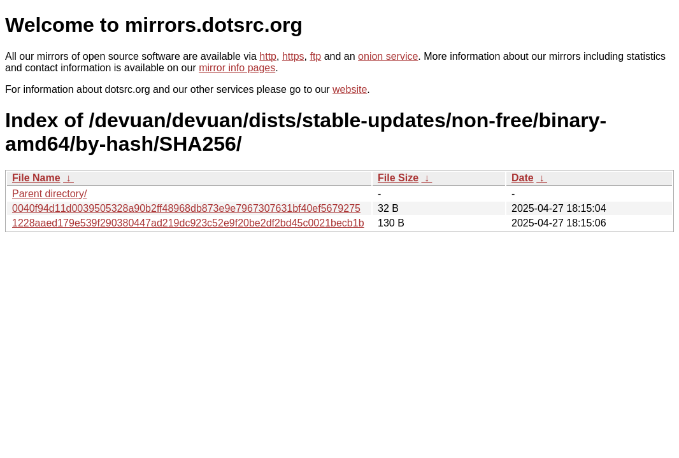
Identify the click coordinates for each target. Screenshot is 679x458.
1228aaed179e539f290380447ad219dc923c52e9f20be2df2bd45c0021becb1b (188, 223)
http (267, 56)
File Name (36, 177)
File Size (398, 177)
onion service (388, 56)
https (293, 56)
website (349, 89)
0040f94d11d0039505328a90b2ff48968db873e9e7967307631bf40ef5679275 (186, 208)
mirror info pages (237, 67)
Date (522, 177)
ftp (315, 56)
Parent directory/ (49, 193)
